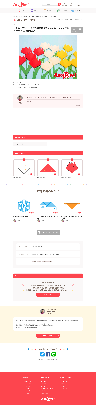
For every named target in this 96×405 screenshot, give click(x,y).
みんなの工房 (26, 393)
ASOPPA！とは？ (64, 381)
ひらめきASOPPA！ (28, 384)
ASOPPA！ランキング (46, 384)
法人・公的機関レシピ (28, 390)
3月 (33, 247)
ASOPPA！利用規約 (72, 19)
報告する (78, 105)
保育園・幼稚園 (55, 254)
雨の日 (33, 254)
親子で (45, 261)
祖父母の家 (48, 254)
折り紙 (28, 103)
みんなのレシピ (27, 386)
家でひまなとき (40, 254)
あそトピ (44, 381)
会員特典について (64, 384)
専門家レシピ (26, 388)
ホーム (14, 16)
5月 (39, 247)
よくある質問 (64, 388)
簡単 (40, 261)
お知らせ (63, 386)
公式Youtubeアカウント (47, 393)
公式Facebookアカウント (47, 388)
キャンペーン (45, 386)
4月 (36, 247)
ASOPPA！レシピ (20, 16)
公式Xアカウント (45, 390)
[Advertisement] (34, 121)
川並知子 (49, 313)
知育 (35, 261)
